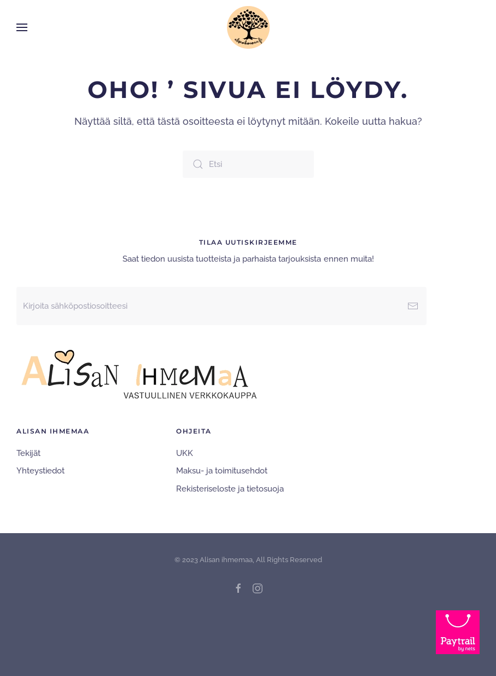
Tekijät (28, 453)
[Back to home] (248, 27)
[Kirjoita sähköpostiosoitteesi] (221, 306)
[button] (21, 27)
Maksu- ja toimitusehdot (221, 471)
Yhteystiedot (40, 471)
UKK (184, 453)
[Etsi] (248, 164)
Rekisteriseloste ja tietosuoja (230, 489)
